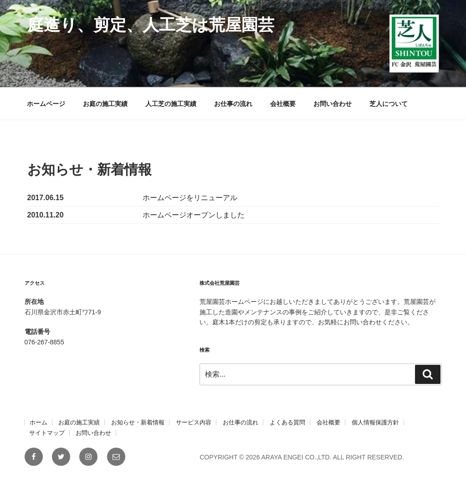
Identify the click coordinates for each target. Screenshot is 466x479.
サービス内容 (193, 422)
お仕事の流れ (233, 103)
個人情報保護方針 (375, 422)
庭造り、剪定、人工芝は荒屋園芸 (150, 24)
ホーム (38, 422)
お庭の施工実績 (105, 103)
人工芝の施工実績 (170, 103)
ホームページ (46, 103)
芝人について (388, 103)
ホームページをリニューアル (190, 198)
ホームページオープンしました (194, 215)
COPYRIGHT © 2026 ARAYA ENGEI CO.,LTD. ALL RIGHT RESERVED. (302, 457)
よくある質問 (287, 422)
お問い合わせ (332, 103)
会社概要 (283, 103)
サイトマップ (47, 432)
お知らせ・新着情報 (137, 422)
